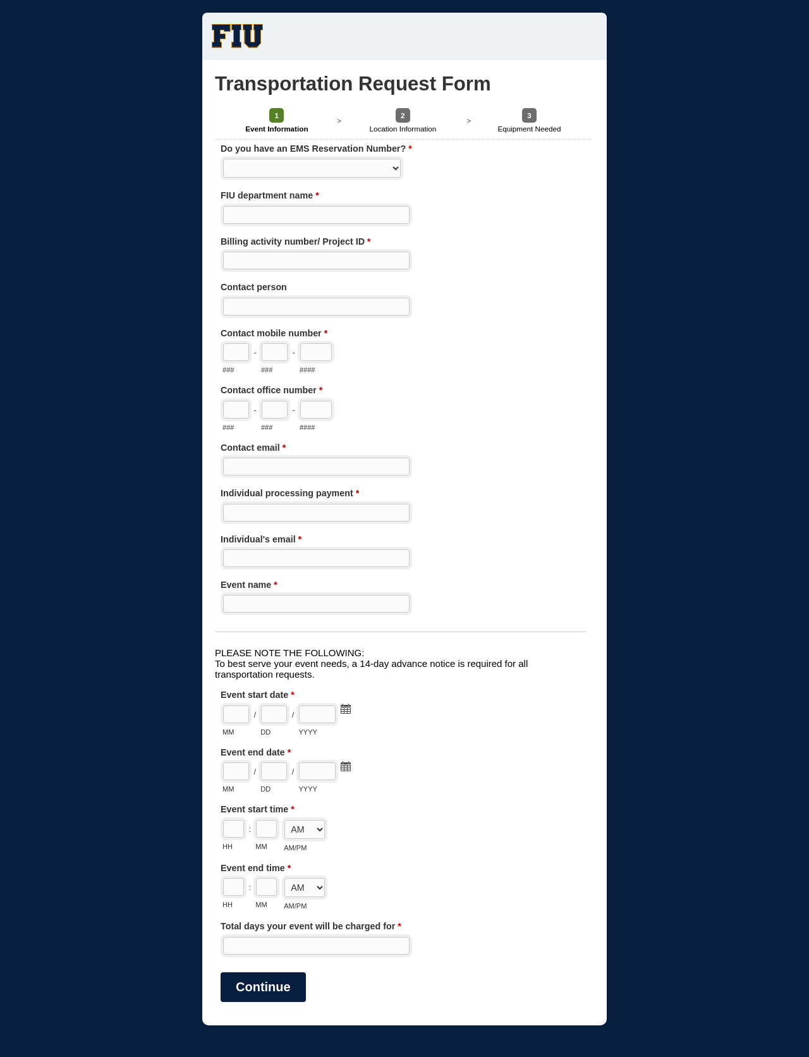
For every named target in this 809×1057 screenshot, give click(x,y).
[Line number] (316, 352)
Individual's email (261, 540)
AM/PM (295, 848)
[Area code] (236, 352)
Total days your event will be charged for (311, 927)
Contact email (253, 449)
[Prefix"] (274, 352)
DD (265, 732)
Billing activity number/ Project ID (296, 242)
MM (228, 732)
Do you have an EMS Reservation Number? (316, 150)
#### (307, 370)
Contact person (254, 287)
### (228, 370)
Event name (249, 586)
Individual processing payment (290, 494)
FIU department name (270, 196)
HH (227, 846)
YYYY (307, 732)
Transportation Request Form (404, 36)
